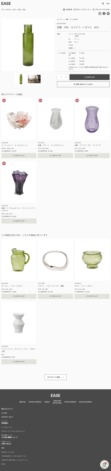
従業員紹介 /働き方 (7, 417)
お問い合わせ (6, 444)
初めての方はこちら (81, 9)
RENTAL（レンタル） (8, 452)
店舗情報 (66, 9)
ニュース (4, 421)
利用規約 (4, 423)
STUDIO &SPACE (35, 402)
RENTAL (8, 9)
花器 (19, 9)
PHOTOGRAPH (70, 402)
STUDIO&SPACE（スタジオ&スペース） (14, 456)
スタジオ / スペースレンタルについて (13, 431)
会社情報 (4, 413)
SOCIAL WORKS (85, 402)
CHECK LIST (89, 77)
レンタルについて (7, 427)
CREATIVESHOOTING (57, 402)
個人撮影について (7, 435)
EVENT (47, 402)
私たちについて (7, 409)
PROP (14, 9)
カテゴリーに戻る (55, 377)
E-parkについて (6, 442)
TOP (2, 9)
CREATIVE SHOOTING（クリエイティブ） (14, 460)
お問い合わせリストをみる (83, 84)
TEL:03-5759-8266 (101, 9)
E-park (3, 464)
